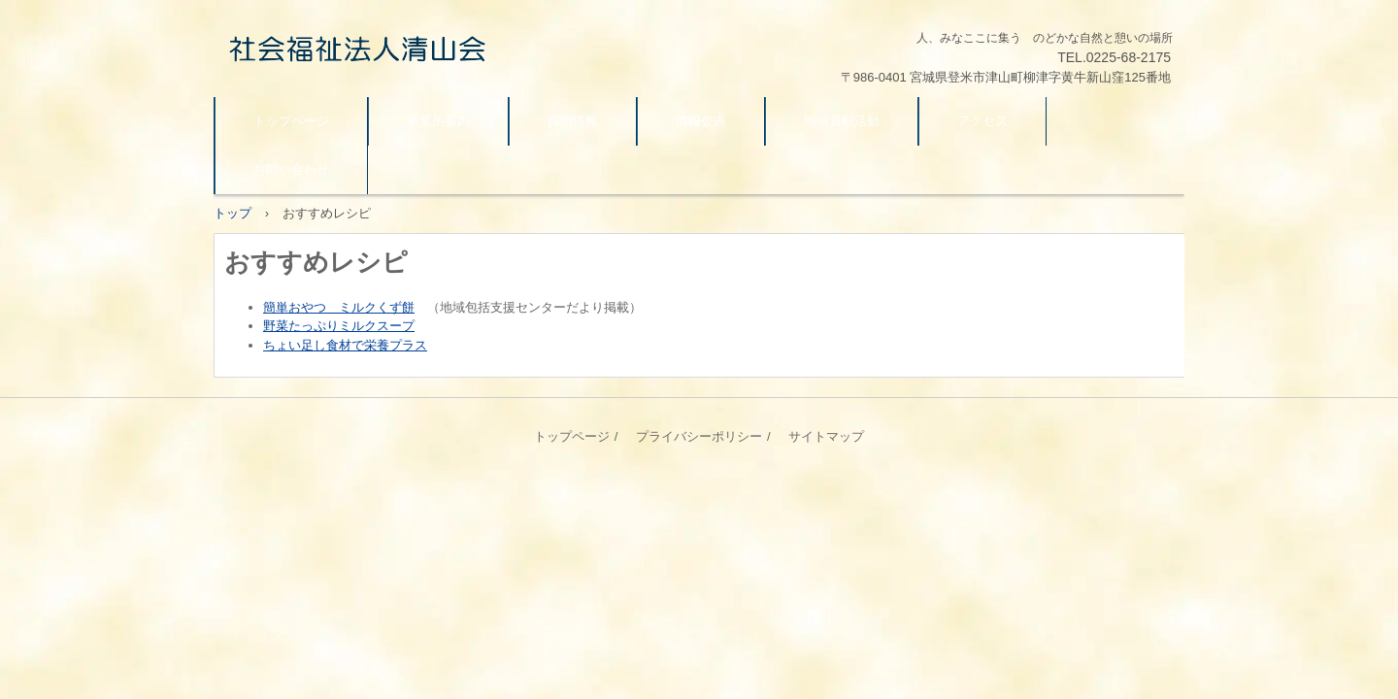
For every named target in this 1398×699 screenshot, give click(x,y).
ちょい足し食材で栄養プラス (345, 345)
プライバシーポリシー (699, 436)
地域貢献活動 (842, 121)
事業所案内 (438, 121)
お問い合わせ (291, 169)
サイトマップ (826, 436)
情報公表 (701, 121)
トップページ (291, 121)
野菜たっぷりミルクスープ (339, 325)
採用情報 (573, 121)
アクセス (982, 121)
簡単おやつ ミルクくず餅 (339, 307)
